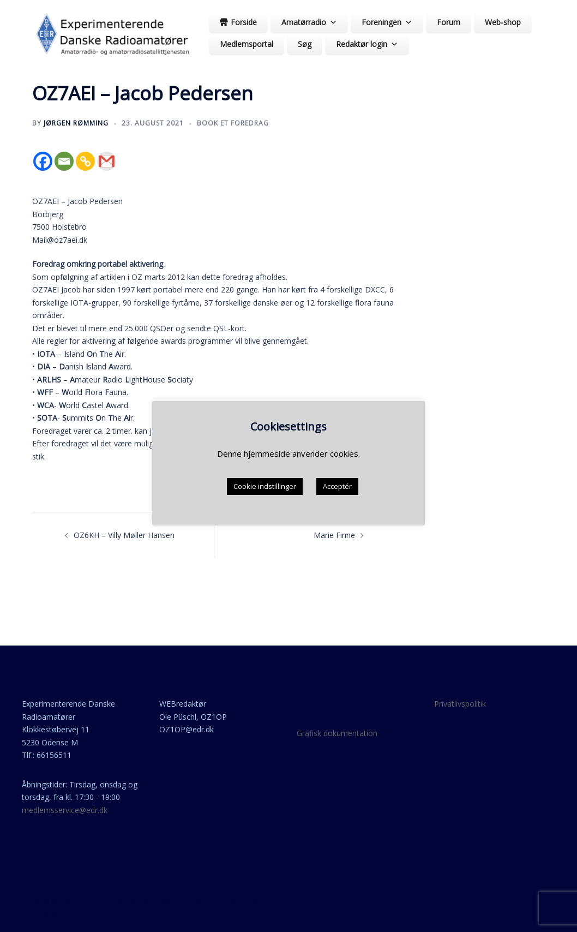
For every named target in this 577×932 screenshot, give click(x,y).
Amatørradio (309, 22)
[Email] (64, 161)
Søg (304, 44)
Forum (448, 22)
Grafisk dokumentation (337, 733)
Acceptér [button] (337, 486)
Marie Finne (334, 535)
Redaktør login (367, 44)
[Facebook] (42, 161)
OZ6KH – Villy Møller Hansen (124, 535)
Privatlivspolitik (460, 703)
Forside (244, 22)
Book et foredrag (233, 123)
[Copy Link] (85, 161)
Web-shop (503, 22)
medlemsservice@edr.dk (64, 810)
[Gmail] (106, 161)
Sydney (55, 915)
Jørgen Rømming (76, 123)
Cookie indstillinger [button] (264, 486)
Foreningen (387, 22)
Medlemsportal (246, 44)
